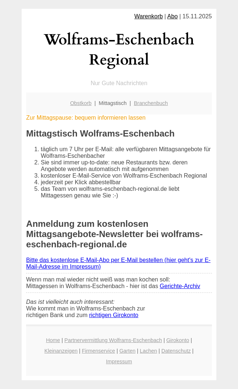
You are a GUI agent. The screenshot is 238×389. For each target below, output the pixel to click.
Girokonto (177, 340)
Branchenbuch (151, 103)
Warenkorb (148, 16)
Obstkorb (80, 103)
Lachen (148, 351)
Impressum (119, 361)
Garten (127, 351)
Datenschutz (176, 351)
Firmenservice (98, 351)
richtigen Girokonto (113, 315)
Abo (172, 16)
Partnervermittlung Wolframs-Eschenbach (113, 340)
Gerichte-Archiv (180, 286)
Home (53, 340)
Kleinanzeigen (60, 351)
